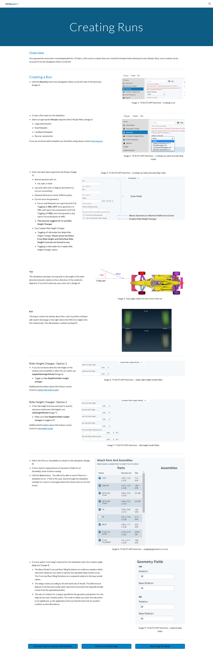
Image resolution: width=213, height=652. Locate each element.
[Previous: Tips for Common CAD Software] (53, 646)
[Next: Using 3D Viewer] (160, 646)
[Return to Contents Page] (106, 646)
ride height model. (45, 428)
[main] (106, 27)
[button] (209, 4)
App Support (97, 141)
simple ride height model (48, 390)
